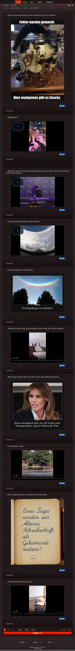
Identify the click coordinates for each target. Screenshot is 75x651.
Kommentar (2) (9, 322)
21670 (33, 629)
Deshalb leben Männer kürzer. (20, 582)
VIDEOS (25, 8)
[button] (17, 126)
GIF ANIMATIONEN (34, 8)
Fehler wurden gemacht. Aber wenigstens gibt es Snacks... (32, 15)
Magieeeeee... (13, 117)
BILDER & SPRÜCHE (15, 8)
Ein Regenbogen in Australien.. (21, 270)
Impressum (42, 647)
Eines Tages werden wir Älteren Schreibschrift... (28, 495)
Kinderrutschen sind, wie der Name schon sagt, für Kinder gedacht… (37, 328)
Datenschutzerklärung (34, 647)
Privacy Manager (38, 648)
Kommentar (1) (9, 439)
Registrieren (13, 5)
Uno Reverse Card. (15, 446)
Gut (7, 106)
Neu (32, 2)
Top (25, 2)
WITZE (5, 8)
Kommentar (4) (9, 575)
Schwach (14, 106)
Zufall (38, 2)
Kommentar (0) (9, 111)
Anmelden (6, 5)
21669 (27, 629)
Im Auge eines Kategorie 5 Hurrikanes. (24, 221)
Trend (18, 2)
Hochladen (48, 2)
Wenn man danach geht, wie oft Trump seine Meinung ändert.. (34, 377)
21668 (20, 629)
